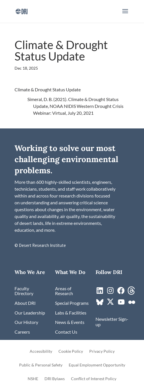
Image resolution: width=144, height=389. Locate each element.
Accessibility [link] (41, 351)
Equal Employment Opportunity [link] (97, 365)
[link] (21, 10)
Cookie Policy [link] (70, 351)
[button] (125, 15)
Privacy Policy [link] (102, 351)
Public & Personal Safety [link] (40, 365)
